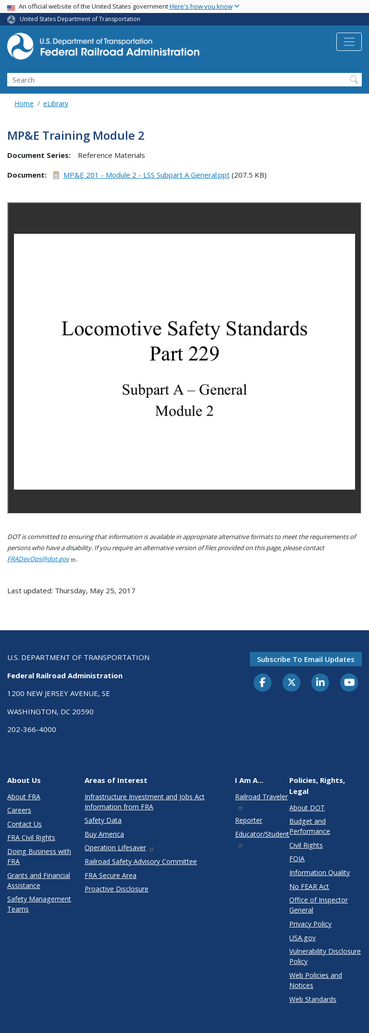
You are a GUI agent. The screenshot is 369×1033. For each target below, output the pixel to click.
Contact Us (24, 824)
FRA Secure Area (110, 875)
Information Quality (319, 872)
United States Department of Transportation (80, 19)
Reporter (248, 820)
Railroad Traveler (261, 801)
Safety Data (103, 820)
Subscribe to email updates (306, 659)
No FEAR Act (309, 886)
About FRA (23, 796)
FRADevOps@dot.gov (41, 558)
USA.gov (302, 937)
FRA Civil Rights (31, 837)
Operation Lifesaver (120, 847)
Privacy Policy (310, 923)
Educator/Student (262, 838)
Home (24, 103)
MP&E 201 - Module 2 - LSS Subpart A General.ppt (146, 175)
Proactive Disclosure (116, 888)
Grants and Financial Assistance (38, 880)
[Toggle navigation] (349, 42)
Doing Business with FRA (39, 856)
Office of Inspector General (318, 904)
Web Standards (312, 999)
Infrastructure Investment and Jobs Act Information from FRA (145, 801)
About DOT (307, 807)
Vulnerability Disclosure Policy (325, 956)
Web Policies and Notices (315, 980)
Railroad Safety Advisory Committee (141, 861)
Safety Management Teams (39, 903)
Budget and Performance (309, 826)
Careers (19, 810)
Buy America (104, 834)
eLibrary (55, 103)
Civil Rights (306, 845)
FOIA (297, 858)
